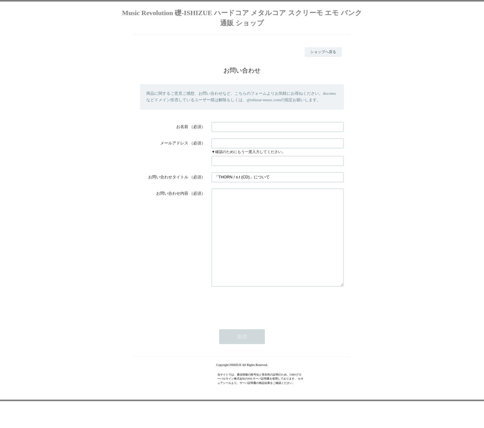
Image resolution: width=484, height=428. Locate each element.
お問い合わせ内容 (172, 193)
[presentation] (258, 323)
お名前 (182, 126)
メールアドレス (174, 143)
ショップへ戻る (323, 52)
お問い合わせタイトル (168, 177)
